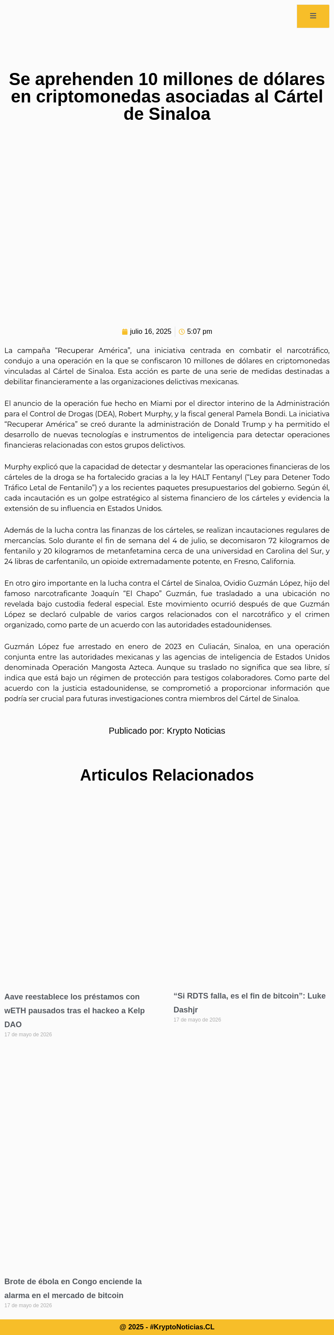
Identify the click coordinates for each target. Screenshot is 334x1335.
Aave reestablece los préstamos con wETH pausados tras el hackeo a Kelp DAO (74, 1010)
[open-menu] (313, 16)
